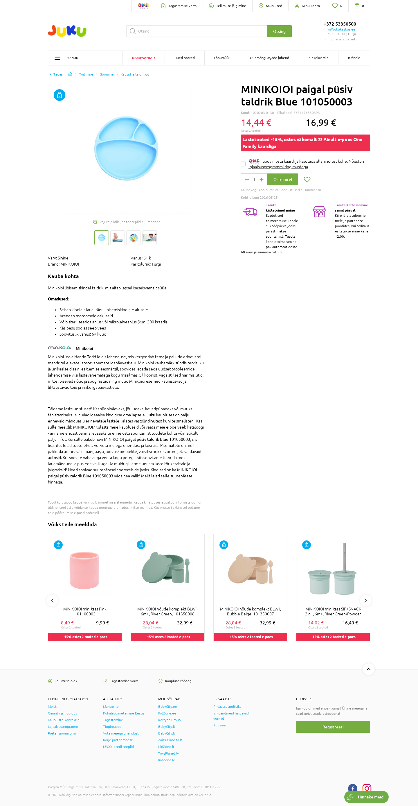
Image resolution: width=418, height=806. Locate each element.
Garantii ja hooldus (62, 713)
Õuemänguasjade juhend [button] (269, 58)
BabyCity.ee (167, 707)
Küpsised (220, 725)
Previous (52, 600)
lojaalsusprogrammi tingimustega (278, 166)
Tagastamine (113, 720)
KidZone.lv (166, 760)
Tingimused (112, 727)
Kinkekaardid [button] (319, 58)
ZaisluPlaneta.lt (170, 740)
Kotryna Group (169, 720)
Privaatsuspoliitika (227, 707)
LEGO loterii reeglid (118, 747)
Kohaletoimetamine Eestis (123, 713)
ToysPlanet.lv (168, 753)
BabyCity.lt (166, 727)
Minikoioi (84, 348)
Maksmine (111, 707)
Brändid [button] (354, 58)
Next (366, 600)
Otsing (279, 31)
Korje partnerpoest (118, 740)
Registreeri (333, 726)
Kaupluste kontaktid (64, 720)
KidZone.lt (166, 747)
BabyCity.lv (167, 733)
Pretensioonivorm (62, 733)
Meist (52, 707)
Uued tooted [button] (184, 58)
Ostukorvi (282, 179)
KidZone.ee (167, 713)
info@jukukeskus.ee (339, 29)
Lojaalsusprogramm (63, 727)
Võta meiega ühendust (121, 733)
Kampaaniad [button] (143, 57)
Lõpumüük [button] (222, 58)
